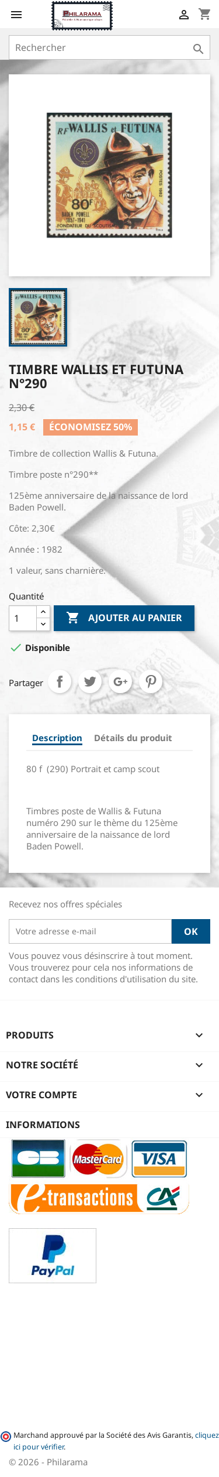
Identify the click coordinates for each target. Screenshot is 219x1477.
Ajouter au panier (124, 618)
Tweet (90, 681)
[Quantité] (23, 618)
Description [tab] (57, 737)
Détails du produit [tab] (133, 737)
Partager (59, 681)
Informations (43, 1124)
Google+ (120, 681)
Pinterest (150, 681)
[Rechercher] (109, 47)
